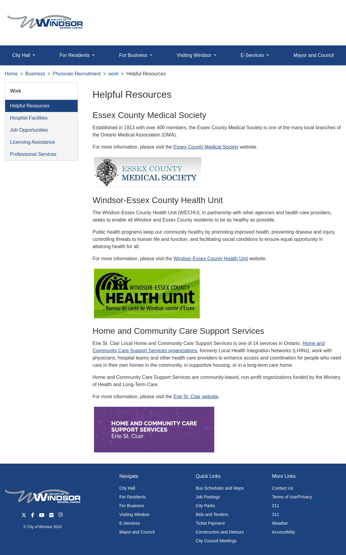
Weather (280, 523)
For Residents (132, 496)
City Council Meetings (216, 540)
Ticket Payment (210, 523)
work (113, 73)
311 (275, 514)
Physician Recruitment (77, 73)
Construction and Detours (220, 532)
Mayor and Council (137, 532)
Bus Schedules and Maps (220, 488)
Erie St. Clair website (195, 396)
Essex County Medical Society (205, 146)
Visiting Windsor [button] (195, 55)
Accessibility (283, 532)
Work (15, 91)
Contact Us (282, 488)
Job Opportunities (29, 130)
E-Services (129, 523)
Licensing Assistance (32, 142)
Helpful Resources (30, 105)
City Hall (127, 488)
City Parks (205, 505)
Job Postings (208, 496)
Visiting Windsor (134, 514)
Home (11, 73)
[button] (328, 11)
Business (35, 73)
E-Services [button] (253, 55)
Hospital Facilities (28, 117)
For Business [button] (134, 55)
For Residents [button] (75, 55)
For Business (131, 505)
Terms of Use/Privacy (292, 496)
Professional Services (33, 154)
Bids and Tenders (212, 514)
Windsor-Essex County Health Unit (210, 258)
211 (275, 505)
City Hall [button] (21, 55)
